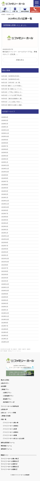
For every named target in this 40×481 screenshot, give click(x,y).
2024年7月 (4, 181)
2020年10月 (5, 290)
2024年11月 (5, 168)
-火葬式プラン (7, 392)
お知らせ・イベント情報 (8, 412)
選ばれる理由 (5, 380)
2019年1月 (4, 338)
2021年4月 (4, 278)
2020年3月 (4, 303)
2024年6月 (4, 184)
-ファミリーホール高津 (10, 429)
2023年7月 (4, 213)
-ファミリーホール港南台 (10, 426)
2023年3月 (4, 226)
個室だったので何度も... (12, 85)
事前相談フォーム (6, 446)
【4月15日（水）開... (11, 82)
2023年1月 (4, 233)
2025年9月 (4, 139)
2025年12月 (5, 130)
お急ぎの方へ (35, 10)
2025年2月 (4, 159)
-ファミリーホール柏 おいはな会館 (13, 438)
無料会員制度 (25, 10)
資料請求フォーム (6, 449)
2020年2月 (4, 306)
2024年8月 (4, 178)
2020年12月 (5, 284)
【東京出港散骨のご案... (12, 98)
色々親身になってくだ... (12, 89)
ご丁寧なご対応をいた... (12, 92)
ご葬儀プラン (5, 10)
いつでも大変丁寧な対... (12, 95)
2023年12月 (5, 200)
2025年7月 (4, 146)
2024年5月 (4, 188)
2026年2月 (4, 123)
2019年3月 (4, 335)
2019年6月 (4, 329)
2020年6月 (4, 297)
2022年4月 (4, 252)
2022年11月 (5, 236)
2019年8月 (4, 322)
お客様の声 (4, 409)
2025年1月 (4, 162)
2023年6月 (4, 216)
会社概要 (3, 386)
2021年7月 (4, 268)
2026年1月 (4, 127)
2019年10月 (5, 319)
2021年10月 (5, 261)
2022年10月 (5, 239)
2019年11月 (5, 316)
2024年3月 (4, 191)
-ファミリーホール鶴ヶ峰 (10, 422)
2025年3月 (4, 156)
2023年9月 (4, 210)
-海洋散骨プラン (8, 402)
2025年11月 (5, 133)
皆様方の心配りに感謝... (12, 105)
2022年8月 (4, 242)
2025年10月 (5, 136)
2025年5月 (4, 152)
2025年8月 (4, 143)
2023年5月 (4, 220)
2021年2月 (4, 281)
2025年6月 (4, 149)
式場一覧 (15, 10)
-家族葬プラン (7, 399)
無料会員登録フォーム (8, 442)
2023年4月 (4, 223)
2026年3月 (4, 120)
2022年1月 (4, 255)
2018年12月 (5, 342)
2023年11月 (5, 204)
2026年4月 (4, 117)
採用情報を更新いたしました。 (15, 25)
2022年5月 (4, 249)
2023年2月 (4, 229)
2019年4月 (4, 332)
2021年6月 (4, 271)
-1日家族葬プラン (8, 396)
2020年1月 (4, 310)
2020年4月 (4, 300)
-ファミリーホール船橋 (10, 435)
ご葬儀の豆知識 (6, 416)
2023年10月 (5, 207)
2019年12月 (5, 313)
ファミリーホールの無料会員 (10, 406)
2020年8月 (4, 294)
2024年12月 (5, 165)
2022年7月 (4, 245)
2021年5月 (4, 274)
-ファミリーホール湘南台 (10, 432)
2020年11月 (5, 287)
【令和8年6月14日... (11, 79)
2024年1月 (4, 197)
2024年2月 (4, 194)
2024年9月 (4, 175)
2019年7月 (4, 326)
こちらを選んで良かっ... (12, 102)
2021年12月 (5, 258)
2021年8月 (4, 265)
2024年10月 (5, 172)
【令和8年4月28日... (11, 76)
